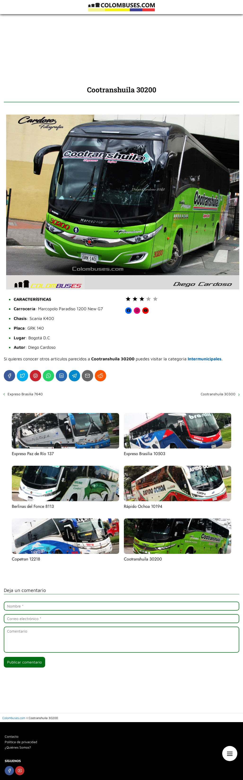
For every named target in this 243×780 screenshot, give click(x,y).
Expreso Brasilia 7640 (25, 394)
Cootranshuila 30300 (218, 394)
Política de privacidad (21, 742)
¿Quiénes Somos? (18, 747)
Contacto (11, 736)
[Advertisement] (121, 50)
